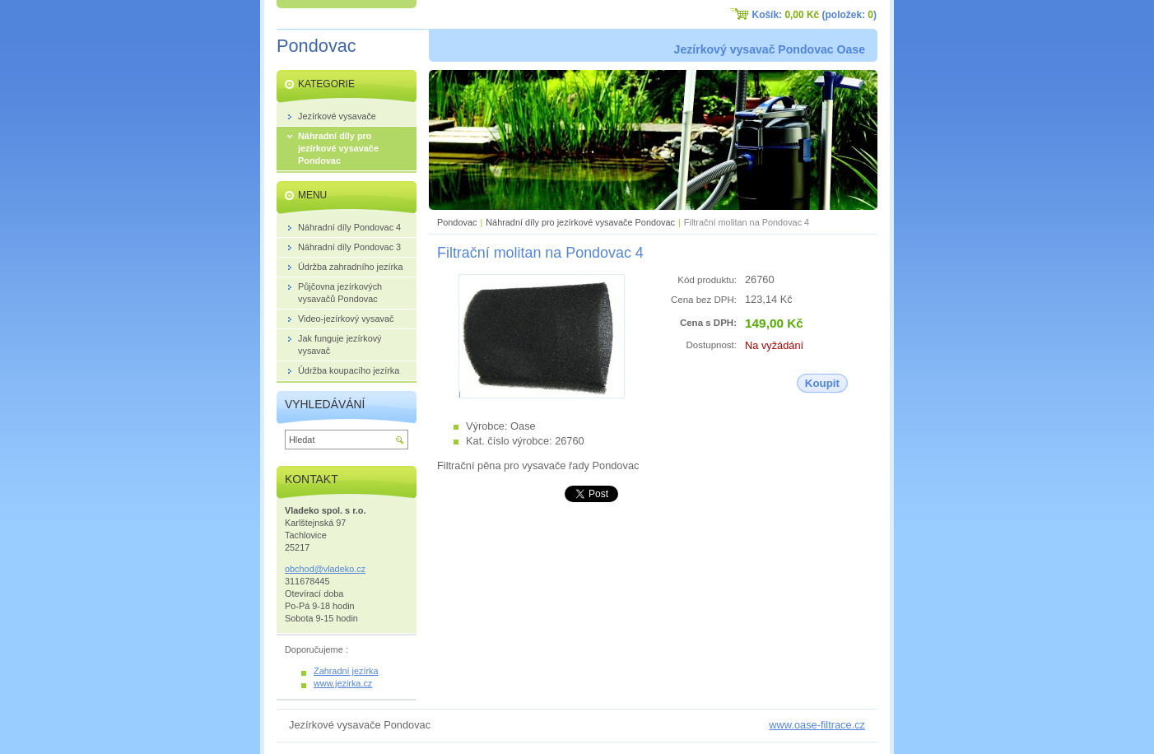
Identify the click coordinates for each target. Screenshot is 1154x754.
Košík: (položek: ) (814, 15)
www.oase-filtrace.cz (817, 725)
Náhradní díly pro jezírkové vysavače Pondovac (580, 222)
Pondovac (457, 222)
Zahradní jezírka (346, 671)
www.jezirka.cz (343, 683)
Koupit (822, 383)
